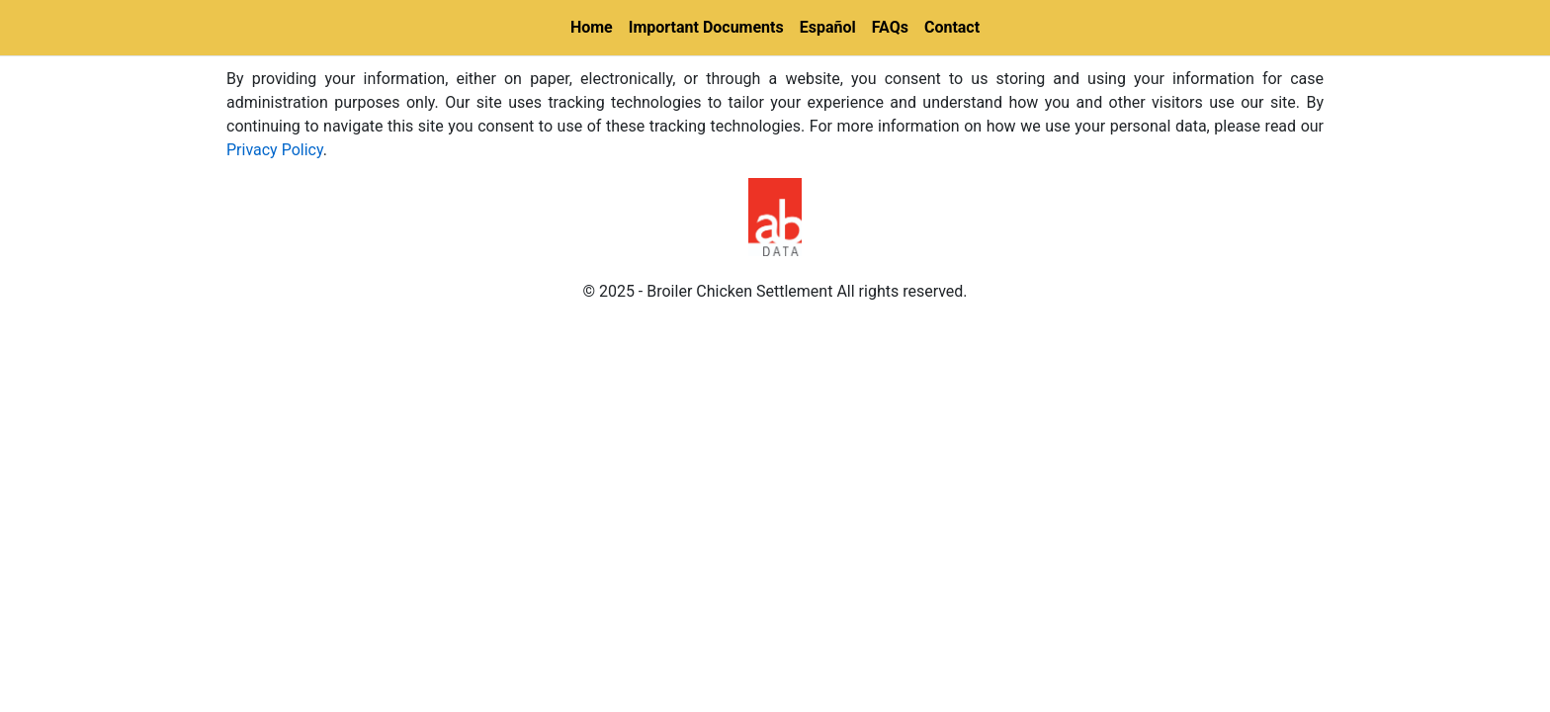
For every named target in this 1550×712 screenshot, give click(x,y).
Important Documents (706, 27)
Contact (952, 27)
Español (828, 27)
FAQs (890, 27)
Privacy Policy (274, 149)
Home (591, 27)
